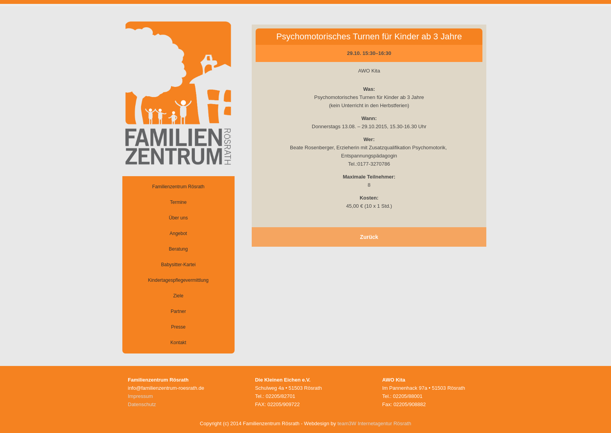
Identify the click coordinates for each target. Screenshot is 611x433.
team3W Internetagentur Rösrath (374, 423)
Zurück (369, 237)
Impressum (140, 396)
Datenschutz (142, 404)
